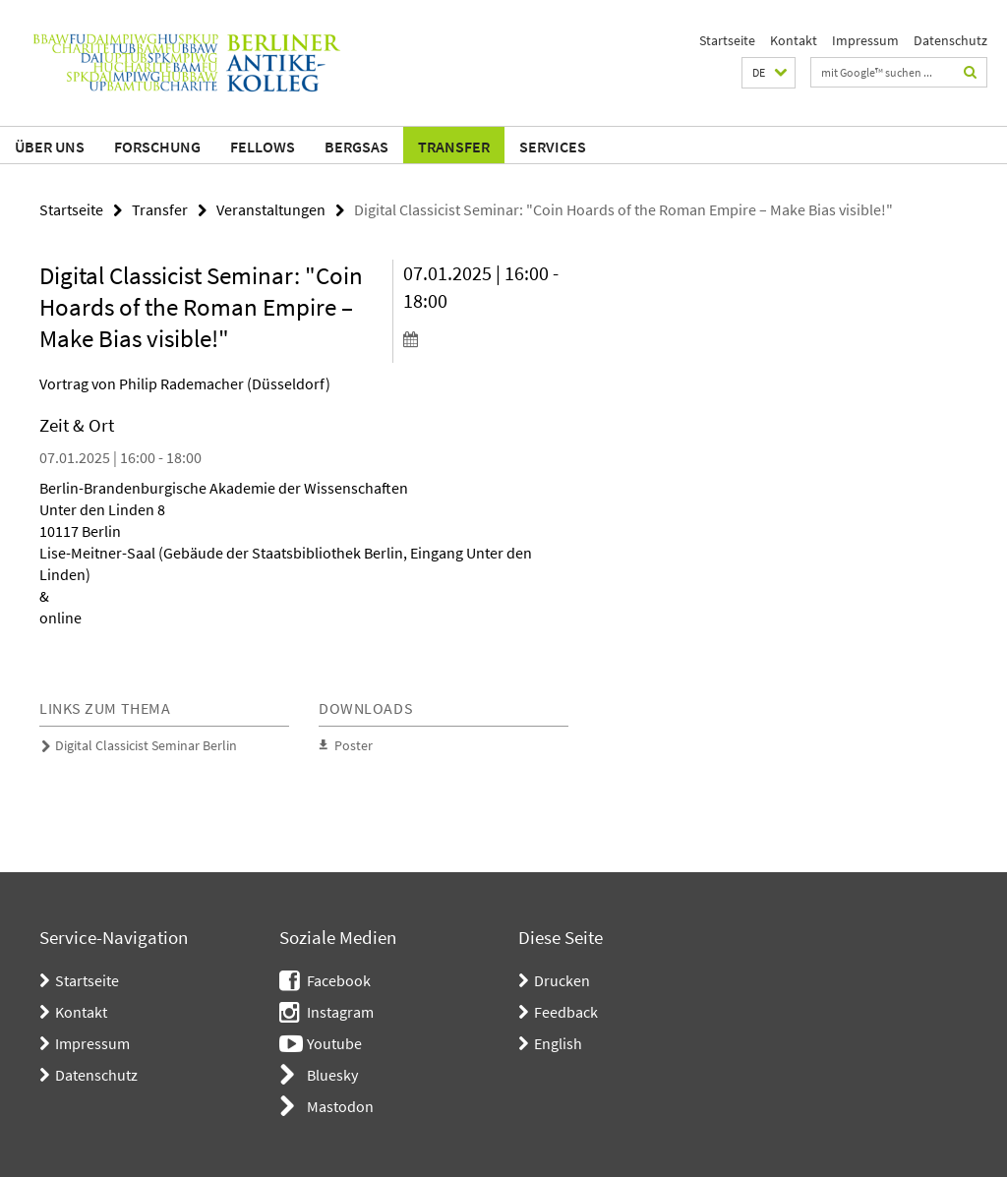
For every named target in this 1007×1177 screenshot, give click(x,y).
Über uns (50, 146)
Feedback (566, 1012)
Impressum (865, 40)
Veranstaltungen (271, 209)
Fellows (262, 146)
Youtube (334, 1043)
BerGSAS (356, 146)
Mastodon (340, 1106)
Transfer (454, 146)
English (558, 1043)
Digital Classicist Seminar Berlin (146, 745)
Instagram (340, 1012)
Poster (353, 745)
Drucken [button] (562, 980)
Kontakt (793, 40)
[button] (768, 72)
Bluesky (332, 1075)
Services (552, 146)
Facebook (339, 980)
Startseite (727, 40)
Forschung (157, 146)
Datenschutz (950, 40)
